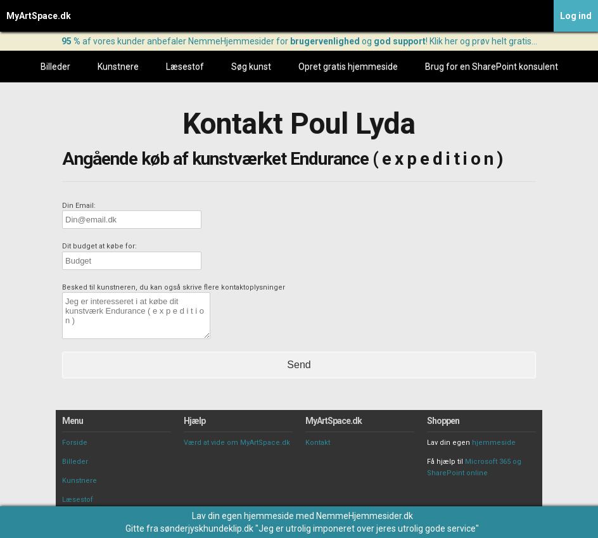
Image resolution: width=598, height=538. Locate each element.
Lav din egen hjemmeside (243, 516)
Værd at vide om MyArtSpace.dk (237, 443)
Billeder (55, 66)
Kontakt (317, 443)
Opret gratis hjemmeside (348, 66)
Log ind (576, 16)
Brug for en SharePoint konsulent (491, 66)
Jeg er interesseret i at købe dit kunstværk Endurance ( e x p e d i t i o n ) (136, 315)
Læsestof (185, 66)
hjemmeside (494, 443)
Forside (74, 443)
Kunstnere (118, 66)
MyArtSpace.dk (38, 16)
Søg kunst (251, 66)
